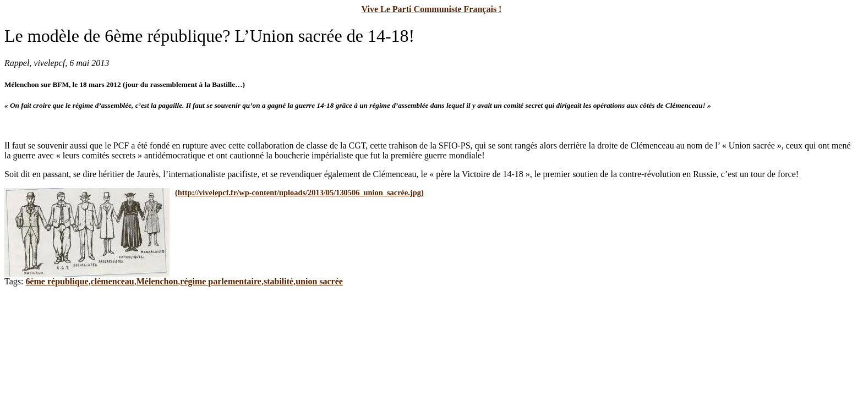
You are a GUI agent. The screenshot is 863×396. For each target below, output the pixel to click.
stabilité (278, 281)
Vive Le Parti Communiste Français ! (432, 9)
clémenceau (112, 281)
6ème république (56, 281)
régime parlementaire (220, 281)
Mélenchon (157, 281)
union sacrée (319, 281)
